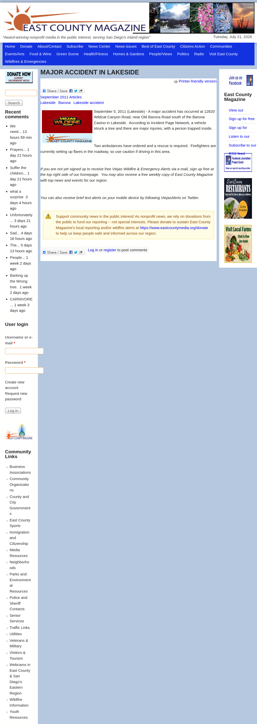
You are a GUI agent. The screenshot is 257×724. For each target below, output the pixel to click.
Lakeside (48, 102)
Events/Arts (14, 54)
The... (15, 245)
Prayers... (18, 149)
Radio (199, 54)
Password (15, 362)
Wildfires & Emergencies (25, 61)
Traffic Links (20, 627)
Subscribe (74, 46)
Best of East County (158, 46)
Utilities (16, 634)
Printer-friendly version (195, 81)
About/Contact (49, 46)
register (110, 250)
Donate (26, 46)
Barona (64, 102)
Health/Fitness (96, 54)
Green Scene (67, 54)
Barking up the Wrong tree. (19, 281)
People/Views (160, 54)
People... (17, 257)
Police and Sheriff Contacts (18, 603)
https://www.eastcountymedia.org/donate (174, 228)
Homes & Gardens (128, 54)
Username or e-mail (19, 340)
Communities (221, 46)
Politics (183, 54)
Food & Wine (41, 54)
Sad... (15, 233)
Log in (93, 250)
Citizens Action (192, 46)
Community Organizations (19, 484)
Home (10, 46)
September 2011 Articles (61, 97)
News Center (99, 46)
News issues (126, 46)
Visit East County (223, 54)
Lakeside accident (88, 102)
